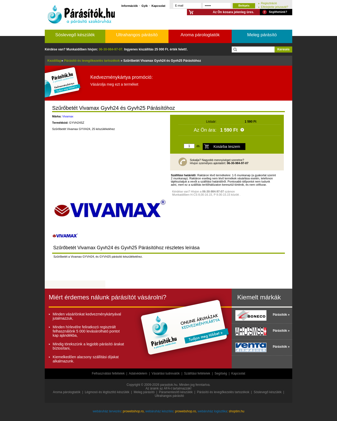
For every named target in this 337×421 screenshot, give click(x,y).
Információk (129, 5)
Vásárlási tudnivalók (166, 373)
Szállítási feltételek (197, 373)
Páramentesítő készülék (176, 392)
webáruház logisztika (212, 411)
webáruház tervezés (107, 411)
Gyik (144, 5)
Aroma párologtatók (200, 34)
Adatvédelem (138, 373)
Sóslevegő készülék (75, 34)
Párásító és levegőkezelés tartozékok (223, 392)
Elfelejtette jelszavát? (274, 6)
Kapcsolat (158, 5)
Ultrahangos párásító (137, 34)
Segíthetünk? (278, 11)
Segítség (221, 373)
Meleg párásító (262, 34)
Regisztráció (269, 3)
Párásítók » (281, 314)
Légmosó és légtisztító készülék (107, 392)
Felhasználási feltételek (108, 373)
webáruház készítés (159, 411)
